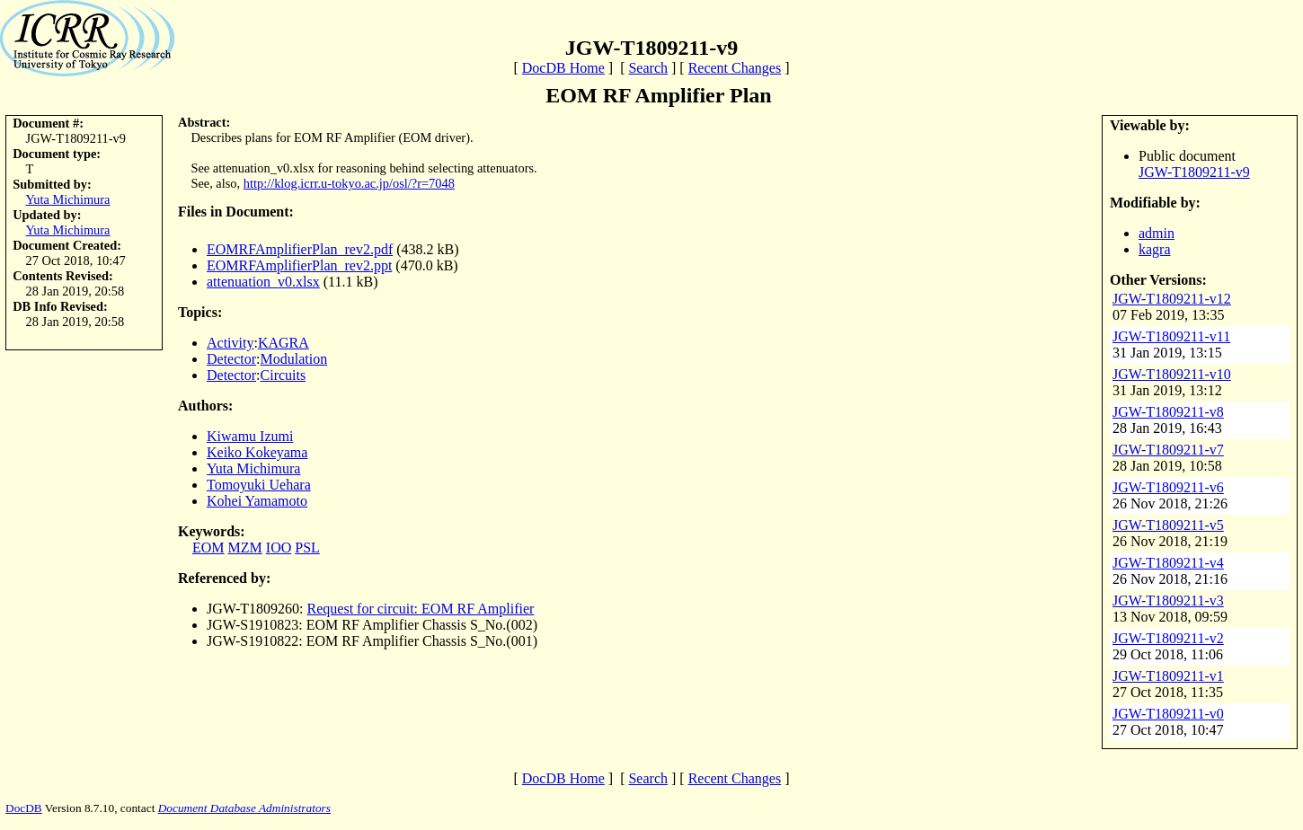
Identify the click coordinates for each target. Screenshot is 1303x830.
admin (1156, 233)
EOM (208, 547)
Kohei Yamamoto (257, 500)
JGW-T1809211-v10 (1171, 374)
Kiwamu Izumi (250, 436)
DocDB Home (563, 67)
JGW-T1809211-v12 (1171, 298)
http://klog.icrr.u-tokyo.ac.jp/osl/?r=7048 (349, 183)
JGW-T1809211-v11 (1171, 336)
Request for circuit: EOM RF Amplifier (421, 608)
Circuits (283, 375)
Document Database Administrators (244, 808)
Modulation (294, 358)
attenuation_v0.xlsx (263, 281)
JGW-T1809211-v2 (1168, 638)
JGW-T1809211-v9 (1194, 172)
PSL (307, 547)
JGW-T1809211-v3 (1168, 600)
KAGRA (283, 342)
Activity (230, 342)
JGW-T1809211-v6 (1168, 487)
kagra (1155, 249)
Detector (231, 358)
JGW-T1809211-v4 (1168, 562)
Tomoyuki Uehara (259, 484)
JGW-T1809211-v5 (1168, 525)
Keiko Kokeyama (257, 452)
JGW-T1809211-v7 (1168, 449)
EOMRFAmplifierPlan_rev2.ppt (299, 265)
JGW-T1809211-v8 (1168, 411)
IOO (278, 547)
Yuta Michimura (68, 199)
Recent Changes (735, 67)
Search (648, 67)
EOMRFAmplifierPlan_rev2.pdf (300, 249)
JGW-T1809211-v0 (1168, 713)
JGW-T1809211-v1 (1168, 676)
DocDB (23, 808)
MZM (245, 547)
